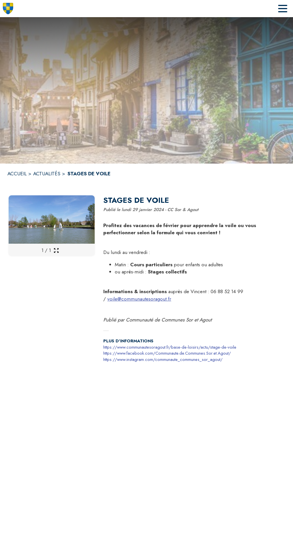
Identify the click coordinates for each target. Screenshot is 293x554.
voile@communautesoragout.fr (139, 298)
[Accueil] (8, 8)
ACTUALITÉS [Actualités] (46, 173)
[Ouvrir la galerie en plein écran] (56, 250)
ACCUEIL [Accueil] (17, 173)
